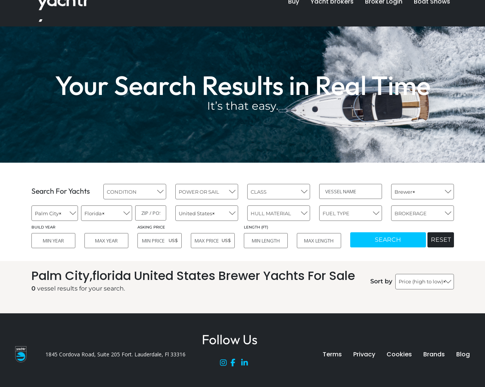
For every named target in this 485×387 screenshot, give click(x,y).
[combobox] (134, 191)
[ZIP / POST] (150, 213)
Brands (434, 354)
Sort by (381, 281)
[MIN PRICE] (159, 240)
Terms (332, 354)
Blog (463, 354)
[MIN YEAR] (53, 240)
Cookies (399, 354)
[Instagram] (225, 364)
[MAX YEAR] (106, 240)
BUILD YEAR (43, 227)
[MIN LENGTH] (266, 240)
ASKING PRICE (151, 227)
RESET (441, 239)
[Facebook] (236, 364)
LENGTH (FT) (256, 227)
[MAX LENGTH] (319, 240)
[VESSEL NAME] (350, 191)
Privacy (364, 354)
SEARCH (388, 239)
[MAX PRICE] (213, 240)
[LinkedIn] (246, 364)
